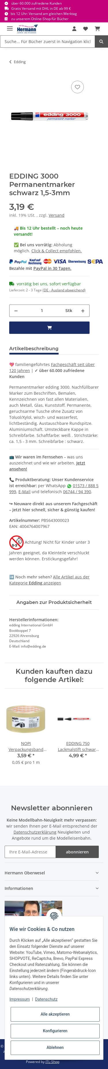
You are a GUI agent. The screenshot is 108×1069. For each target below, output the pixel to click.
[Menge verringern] (16, 311)
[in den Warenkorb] (49, 328)
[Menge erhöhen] (82, 311)
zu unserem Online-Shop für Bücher (40, 18)
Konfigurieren (55, 1031)
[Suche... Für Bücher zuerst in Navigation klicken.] (47, 41)
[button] (74, 28)
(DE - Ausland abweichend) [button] (64, 290)
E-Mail (24, 491)
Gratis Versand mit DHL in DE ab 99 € (41, 8)
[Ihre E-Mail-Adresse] (30, 852)
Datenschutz (46, 999)
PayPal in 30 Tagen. (52, 268)
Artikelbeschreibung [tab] (33, 348)
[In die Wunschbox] (77, 87)
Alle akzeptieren (55, 1014)
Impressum (20, 999)
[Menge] (41, 311)
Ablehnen (55, 1047)
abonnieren (77, 852)
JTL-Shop (52, 1061)
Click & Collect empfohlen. (56, 250)
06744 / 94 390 (77, 491)
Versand (57, 215)
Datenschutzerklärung (35, 832)
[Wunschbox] (85, 28)
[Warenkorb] (97, 28)
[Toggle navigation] (10, 26)
